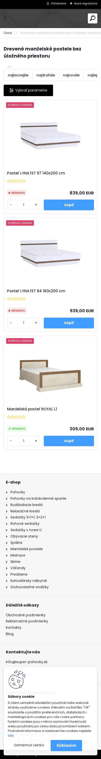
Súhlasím (66, 745)
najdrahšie (46, 75)
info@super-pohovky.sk (26, 661)
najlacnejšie (18, 75)
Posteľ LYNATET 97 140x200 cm (36, 173)
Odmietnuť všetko (29, 745)
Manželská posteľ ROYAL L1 (32, 409)
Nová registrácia (85, 3)
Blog (10, 633)
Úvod (8, 32)
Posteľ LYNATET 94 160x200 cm (36, 291)
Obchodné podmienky (26, 615)
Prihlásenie (58, 3)
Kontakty (13, 627)
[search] (92, 18)
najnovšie (71, 75)
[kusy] (23, 205)
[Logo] (51, 18)
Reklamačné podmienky (27, 621)
